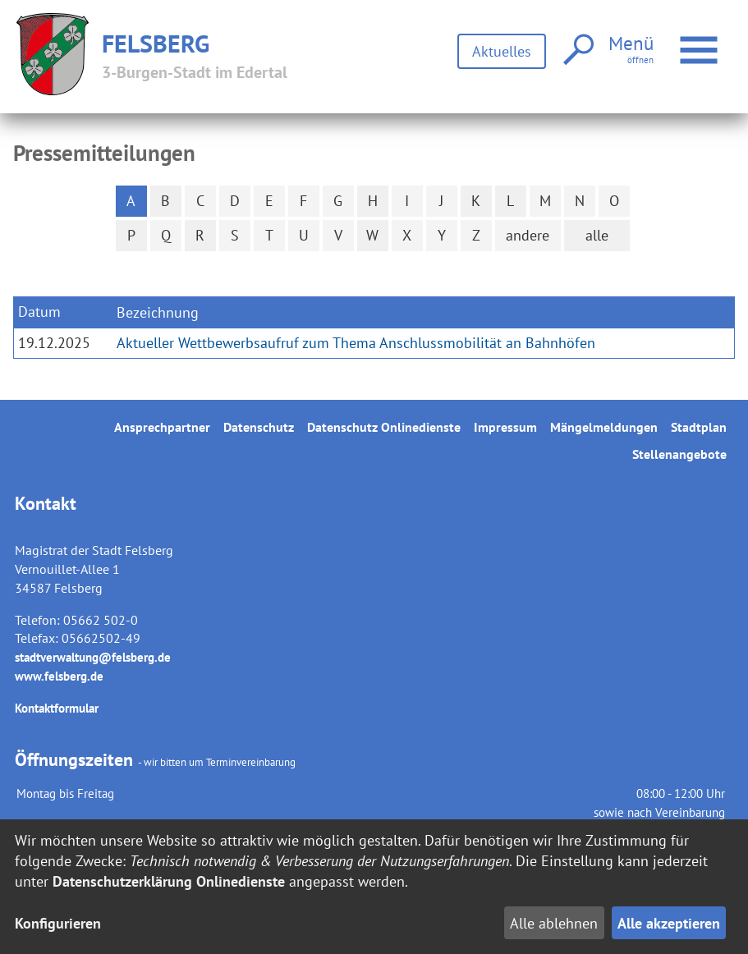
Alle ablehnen (554, 923)
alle (596, 235)
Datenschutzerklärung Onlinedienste (169, 881)
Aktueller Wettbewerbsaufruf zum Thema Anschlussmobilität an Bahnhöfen (356, 342)
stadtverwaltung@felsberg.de (93, 657)
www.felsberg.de (59, 676)
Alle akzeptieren (668, 923)
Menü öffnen (701, 41)
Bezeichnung (158, 312)
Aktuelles (501, 51)
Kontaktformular (57, 708)
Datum (39, 311)
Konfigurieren (58, 923)
